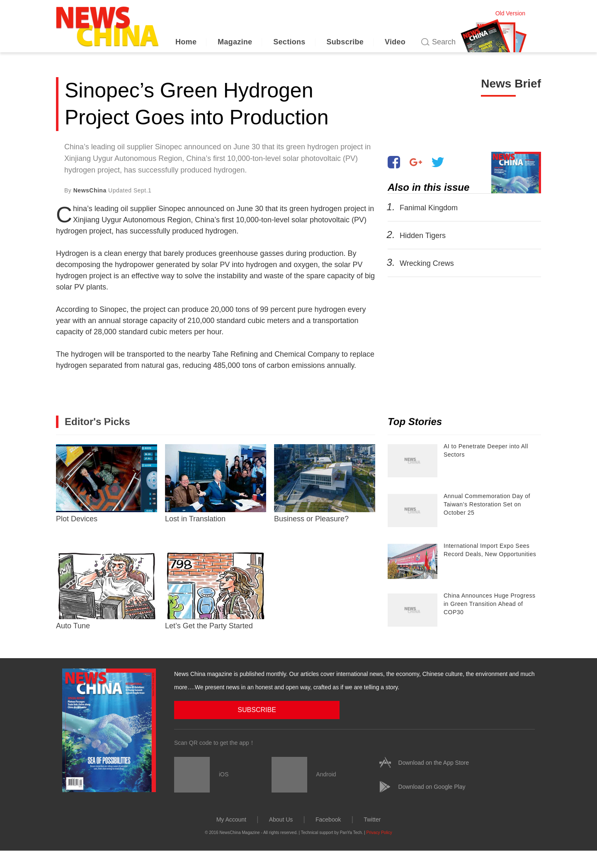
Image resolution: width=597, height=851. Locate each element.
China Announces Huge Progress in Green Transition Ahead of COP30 (490, 603)
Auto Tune (106, 590)
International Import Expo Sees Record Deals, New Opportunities (490, 549)
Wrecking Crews (427, 263)
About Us (281, 819)
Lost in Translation (215, 483)
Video (395, 42)
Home (186, 42)
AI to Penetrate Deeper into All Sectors (486, 450)
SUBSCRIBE (216, 709)
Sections (289, 42)
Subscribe (345, 42)
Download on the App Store (433, 762)
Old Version (510, 13)
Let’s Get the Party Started (215, 590)
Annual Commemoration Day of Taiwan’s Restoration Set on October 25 (487, 504)
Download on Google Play (432, 786)
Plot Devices (106, 483)
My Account (231, 819)
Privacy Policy (379, 832)
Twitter (372, 819)
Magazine (235, 42)
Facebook (328, 819)
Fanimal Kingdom (429, 208)
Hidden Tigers (423, 235)
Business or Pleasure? (324, 483)
